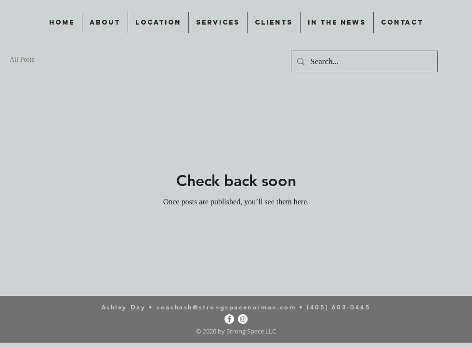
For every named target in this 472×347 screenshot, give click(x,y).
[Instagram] (243, 319)
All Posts (22, 59)
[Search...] (363, 61)
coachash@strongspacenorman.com (226, 307)
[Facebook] (229, 319)
